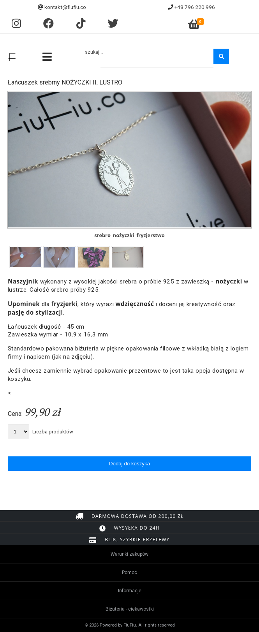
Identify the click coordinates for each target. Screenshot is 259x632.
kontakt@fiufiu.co (65, 7)
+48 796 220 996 (194, 7)
